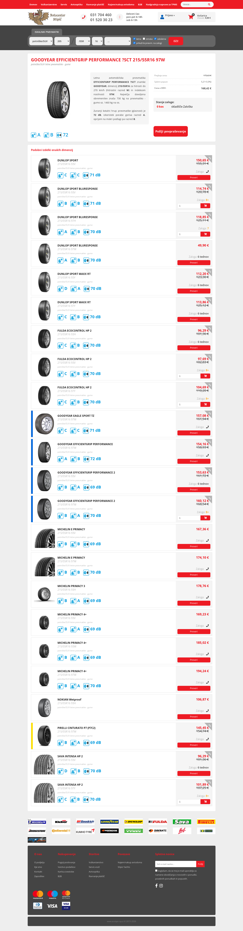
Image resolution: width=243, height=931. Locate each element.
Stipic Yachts (124, 867)
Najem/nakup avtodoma (121, 4)
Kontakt (38, 871)
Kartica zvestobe (66, 871)
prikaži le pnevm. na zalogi (149, 43)
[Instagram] (161, 885)
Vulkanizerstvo (49, 4)
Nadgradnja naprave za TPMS (161, 4)
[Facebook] (156, 885)
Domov (33, 4)
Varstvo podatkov (66, 867)
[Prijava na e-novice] (200, 864)
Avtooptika (77, 4)
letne (137, 38)
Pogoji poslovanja (66, 862)
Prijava (170, 15)
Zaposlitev (39, 876)
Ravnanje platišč (95, 4)
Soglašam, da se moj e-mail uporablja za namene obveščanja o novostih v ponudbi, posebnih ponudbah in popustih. (176, 874)
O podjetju (39, 862)
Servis (64, 4)
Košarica (202, 15)
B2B (140, 4)
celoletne (160, 38)
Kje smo (38, 867)
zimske (148, 38)
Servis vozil (94, 867)
